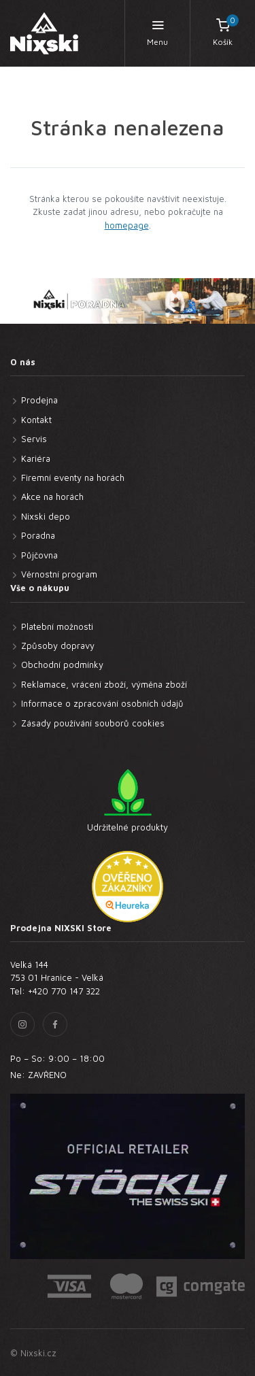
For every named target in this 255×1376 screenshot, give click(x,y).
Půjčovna (39, 555)
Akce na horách (52, 496)
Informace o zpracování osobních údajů (102, 703)
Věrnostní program (59, 574)
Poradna (38, 535)
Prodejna (39, 400)
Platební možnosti (57, 626)
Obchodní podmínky (62, 664)
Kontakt (36, 419)
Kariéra (35, 458)
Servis (34, 438)
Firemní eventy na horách (72, 477)
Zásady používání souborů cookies (93, 723)
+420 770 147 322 (64, 991)
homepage (127, 225)
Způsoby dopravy (58, 645)
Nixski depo (45, 516)
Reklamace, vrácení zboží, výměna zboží (104, 684)
